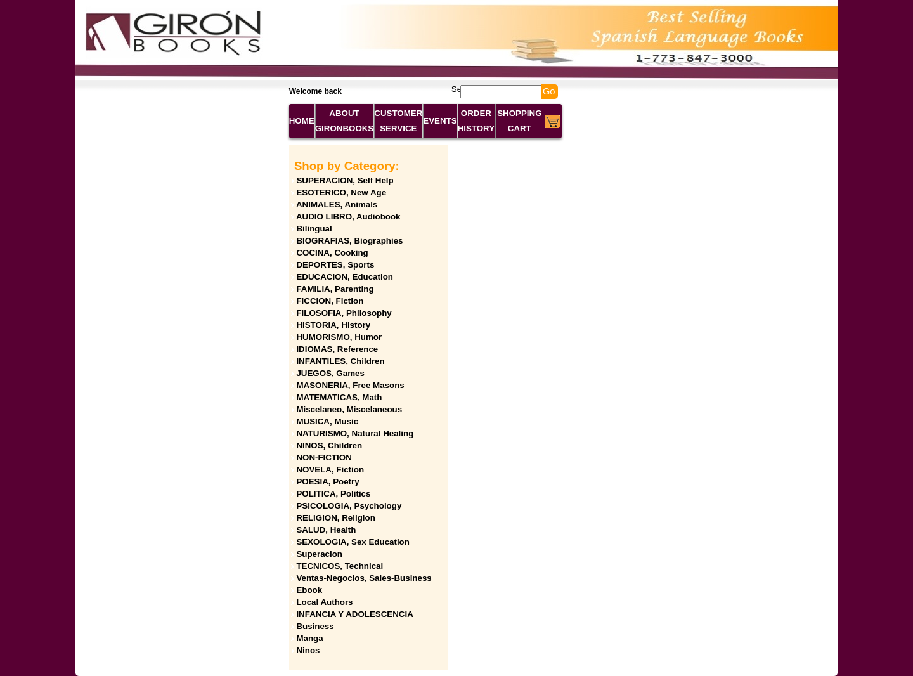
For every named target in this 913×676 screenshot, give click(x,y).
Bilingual (314, 228)
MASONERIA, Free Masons (350, 385)
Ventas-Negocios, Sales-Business (363, 578)
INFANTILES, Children (340, 361)
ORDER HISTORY (476, 120)
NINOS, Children (329, 445)
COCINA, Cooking (332, 252)
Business (314, 626)
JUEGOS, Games (330, 373)
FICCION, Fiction (329, 301)
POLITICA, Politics (333, 493)
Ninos (308, 650)
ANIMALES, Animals (336, 204)
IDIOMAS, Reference (337, 349)
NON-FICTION (323, 457)
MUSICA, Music (327, 421)
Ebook (309, 590)
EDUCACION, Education (344, 277)
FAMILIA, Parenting (334, 289)
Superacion (319, 554)
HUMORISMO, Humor (339, 337)
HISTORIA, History (333, 325)
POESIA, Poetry (327, 481)
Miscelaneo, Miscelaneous (349, 409)
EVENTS (439, 121)
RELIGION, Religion (335, 518)
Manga (309, 638)
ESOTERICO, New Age (341, 192)
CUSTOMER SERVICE (398, 120)
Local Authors (324, 602)
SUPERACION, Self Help (344, 180)
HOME (301, 121)
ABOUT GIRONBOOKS (344, 120)
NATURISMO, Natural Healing (354, 433)
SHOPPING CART (519, 120)
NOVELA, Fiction (330, 469)
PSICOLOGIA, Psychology (348, 505)
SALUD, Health (326, 530)
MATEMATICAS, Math (339, 397)
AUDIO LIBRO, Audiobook (348, 216)
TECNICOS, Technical (339, 566)
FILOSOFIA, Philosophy (343, 313)
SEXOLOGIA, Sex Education (353, 542)
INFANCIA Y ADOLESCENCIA (354, 614)
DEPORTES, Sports (335, 265)
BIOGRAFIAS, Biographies (349, 240)
